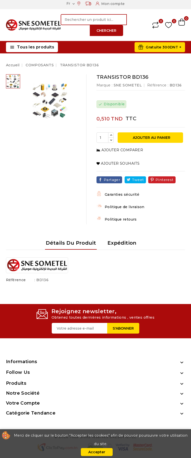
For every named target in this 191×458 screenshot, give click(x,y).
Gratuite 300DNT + (163, 47)
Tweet (138, 180)
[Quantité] (102, 137)
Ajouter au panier (151, 137)
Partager (112, 180)
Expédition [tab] (122, 243)
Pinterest (164, 180)
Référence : (157, 85)
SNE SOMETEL (128, 85)
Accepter (96, 452)
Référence (16, 280)
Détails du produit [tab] (71, 243)
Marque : (104, 85)
